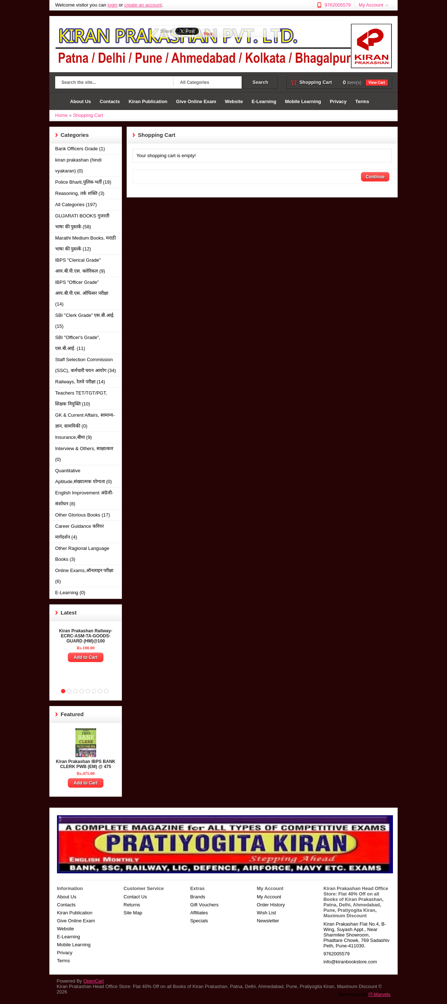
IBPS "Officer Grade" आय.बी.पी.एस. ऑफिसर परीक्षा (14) (81, 293)
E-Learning (263, 101)
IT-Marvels (379, 994)
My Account (371, 5)
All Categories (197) (76, 204)
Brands (197, 896)
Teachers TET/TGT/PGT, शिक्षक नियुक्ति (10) (81, 398)
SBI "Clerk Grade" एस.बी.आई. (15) (84, 321)
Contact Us (135, 896)
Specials (199, 920)
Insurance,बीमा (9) (73, 437)
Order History (271, 904)
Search (260, 82)
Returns (132, 904)
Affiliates (199, 912)
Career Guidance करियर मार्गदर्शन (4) (79, 531)
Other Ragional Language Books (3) (82, 554)
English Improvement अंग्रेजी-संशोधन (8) (84, 498)
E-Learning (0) (70, 592)
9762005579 (337, 5)
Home (60, 101)
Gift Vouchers (204, 904)
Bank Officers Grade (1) (80, 148)
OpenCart (93, 981)
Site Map (133, 912)
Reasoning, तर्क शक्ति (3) (79, 193)
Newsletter (268, 920)
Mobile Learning (303, 101)
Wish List (266, 912)
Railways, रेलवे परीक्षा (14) (80, 381)
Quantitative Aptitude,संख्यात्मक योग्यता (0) (83, 476)
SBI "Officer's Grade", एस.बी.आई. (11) (77, 343)
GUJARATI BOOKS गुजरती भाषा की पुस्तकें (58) (82, 221)
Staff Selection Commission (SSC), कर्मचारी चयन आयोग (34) (85, 365)
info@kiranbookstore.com (350, 961)
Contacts (110, 101)
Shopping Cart (88, 115)
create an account (143, 5)
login (112, 5)
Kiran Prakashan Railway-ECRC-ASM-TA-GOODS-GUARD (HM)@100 (85, 636)
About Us (80, 101)
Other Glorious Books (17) (82, 515)
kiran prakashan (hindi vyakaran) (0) (78, 165)
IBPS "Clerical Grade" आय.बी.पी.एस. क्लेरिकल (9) (80, 265)
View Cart (377, 83)
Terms (362, 101)
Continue (375, 176)
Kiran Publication (147, 101)
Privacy (338, 101)
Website (234, 101)
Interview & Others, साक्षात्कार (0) (84, 454)
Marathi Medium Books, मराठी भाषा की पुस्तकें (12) (85, 243)
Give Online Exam (196, 101)
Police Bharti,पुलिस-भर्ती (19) (83, 182)
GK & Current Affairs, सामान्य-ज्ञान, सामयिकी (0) (85, 420)
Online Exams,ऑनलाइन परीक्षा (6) (84, 576)
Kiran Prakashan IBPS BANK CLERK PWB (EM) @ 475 (85, 764)
